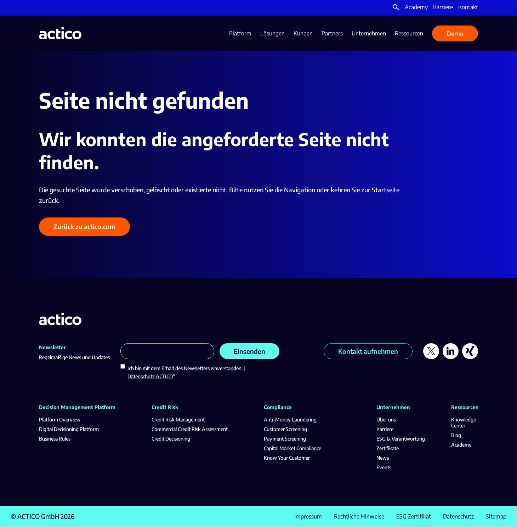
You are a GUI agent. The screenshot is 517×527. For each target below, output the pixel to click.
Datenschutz (458, 516)
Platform (240, 33)
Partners (332, 33)
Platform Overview (59, 419)
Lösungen (272, 33)
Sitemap (496, 516)
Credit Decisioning (171, 439)
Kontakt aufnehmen (368, 351)
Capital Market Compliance (292, 448)
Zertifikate (387, 448)
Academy (416, 7)
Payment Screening (285, 439)
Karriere (443, 7)
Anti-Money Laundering (290, 419)
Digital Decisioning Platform (69, 429)
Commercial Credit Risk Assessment (190, 429)
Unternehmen (369, 33)
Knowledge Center (463, 422)
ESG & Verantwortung (400, 439)
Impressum (308, 516)
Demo (455, 33)
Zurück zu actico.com (84, 226)
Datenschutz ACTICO (150, 376)
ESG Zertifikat (413, 516)
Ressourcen (409, 33)
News (382, 458)
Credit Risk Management (178, 419)
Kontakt (468, 7)
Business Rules (54, 439)
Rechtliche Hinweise (359, 516)
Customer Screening (285, 429)
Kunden (303, 33)
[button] (395, 8)
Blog (456, 435)
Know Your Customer (287, 458)
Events (383, 467)
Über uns (386, 419)
